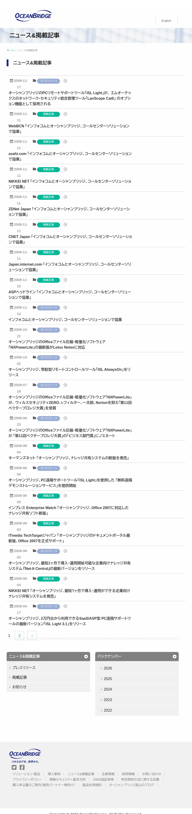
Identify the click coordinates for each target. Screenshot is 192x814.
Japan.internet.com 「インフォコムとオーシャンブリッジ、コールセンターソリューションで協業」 (76, 261)
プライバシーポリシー (30, 774)
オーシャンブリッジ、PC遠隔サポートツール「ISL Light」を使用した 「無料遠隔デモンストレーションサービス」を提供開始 (76, 477)
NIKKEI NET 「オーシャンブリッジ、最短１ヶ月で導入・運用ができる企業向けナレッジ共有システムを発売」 (75, 588)
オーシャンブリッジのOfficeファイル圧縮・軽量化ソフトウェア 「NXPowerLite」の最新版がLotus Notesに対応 (63, 339)
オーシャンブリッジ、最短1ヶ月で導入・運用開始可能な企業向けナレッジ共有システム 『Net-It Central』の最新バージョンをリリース (76, 560)
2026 (114, 663)
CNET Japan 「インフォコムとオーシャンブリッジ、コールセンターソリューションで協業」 (76, 234)
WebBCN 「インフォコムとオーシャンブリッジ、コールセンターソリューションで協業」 (75, 123)
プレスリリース (54, 75)
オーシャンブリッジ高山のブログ (134, 779)
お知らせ (25, 681)
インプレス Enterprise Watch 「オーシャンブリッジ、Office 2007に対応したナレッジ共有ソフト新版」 (75, 505)
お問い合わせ (154, 768)
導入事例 (57, 768)
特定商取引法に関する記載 (143, 774)
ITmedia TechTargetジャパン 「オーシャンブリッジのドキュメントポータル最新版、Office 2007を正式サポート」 (75, 532)
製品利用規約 (95, 779)
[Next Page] (38, 630)
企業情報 (111, 768)
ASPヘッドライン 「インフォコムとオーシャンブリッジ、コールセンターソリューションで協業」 (76, 289)
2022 (114, 705)
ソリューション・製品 (29, 768)
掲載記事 (54, 108)
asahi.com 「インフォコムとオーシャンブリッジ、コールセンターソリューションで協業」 (76, 151)
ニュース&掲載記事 (84, 768)
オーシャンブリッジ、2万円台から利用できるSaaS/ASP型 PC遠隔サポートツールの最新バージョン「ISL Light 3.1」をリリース (76, 615)
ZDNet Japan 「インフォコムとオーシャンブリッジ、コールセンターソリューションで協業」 (75, 206)
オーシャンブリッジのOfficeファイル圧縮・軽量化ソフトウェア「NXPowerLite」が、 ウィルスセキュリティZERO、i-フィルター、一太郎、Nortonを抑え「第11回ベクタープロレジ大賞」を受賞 (76, 397)
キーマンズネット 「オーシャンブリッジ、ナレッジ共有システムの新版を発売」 (75, 452)
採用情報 (131, 768)
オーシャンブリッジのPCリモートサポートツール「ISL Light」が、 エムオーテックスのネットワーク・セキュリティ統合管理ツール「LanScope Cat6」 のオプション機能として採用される (76, 92)
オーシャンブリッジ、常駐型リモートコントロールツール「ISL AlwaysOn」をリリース (76, 366)
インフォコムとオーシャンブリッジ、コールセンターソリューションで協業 (71, 314)
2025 (114, 673)
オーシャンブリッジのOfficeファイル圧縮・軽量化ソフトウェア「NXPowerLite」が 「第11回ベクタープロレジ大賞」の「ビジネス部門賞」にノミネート (76, 427)
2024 (114, 684)
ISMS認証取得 (106, 774)
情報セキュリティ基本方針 (71, 774)
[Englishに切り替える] (166, 15)
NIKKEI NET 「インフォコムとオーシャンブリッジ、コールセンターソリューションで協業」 (76, 178)
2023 (114, 694)
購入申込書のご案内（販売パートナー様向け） (47, 779)
